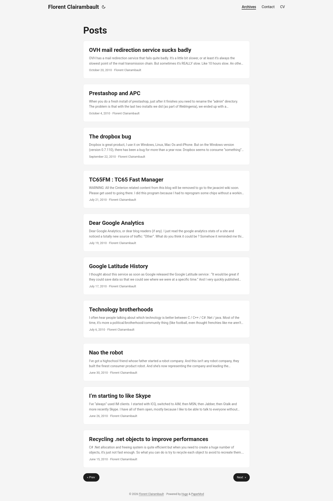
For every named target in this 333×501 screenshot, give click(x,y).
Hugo (185, 494)
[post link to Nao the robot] (166, 362)
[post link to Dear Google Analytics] (166, 232)
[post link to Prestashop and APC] (166, 103)
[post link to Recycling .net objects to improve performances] (166, 448)
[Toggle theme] (103, 7)
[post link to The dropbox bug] (166, 146)
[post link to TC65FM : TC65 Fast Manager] (166, 189)
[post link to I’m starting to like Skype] (166, 405)
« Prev (91, 477)
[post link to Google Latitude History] (166, 275)
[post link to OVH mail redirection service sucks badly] (166, 59)
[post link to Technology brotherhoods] (166, 319)
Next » (241, 477)
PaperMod (197, 494)
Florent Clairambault (73, 7)
